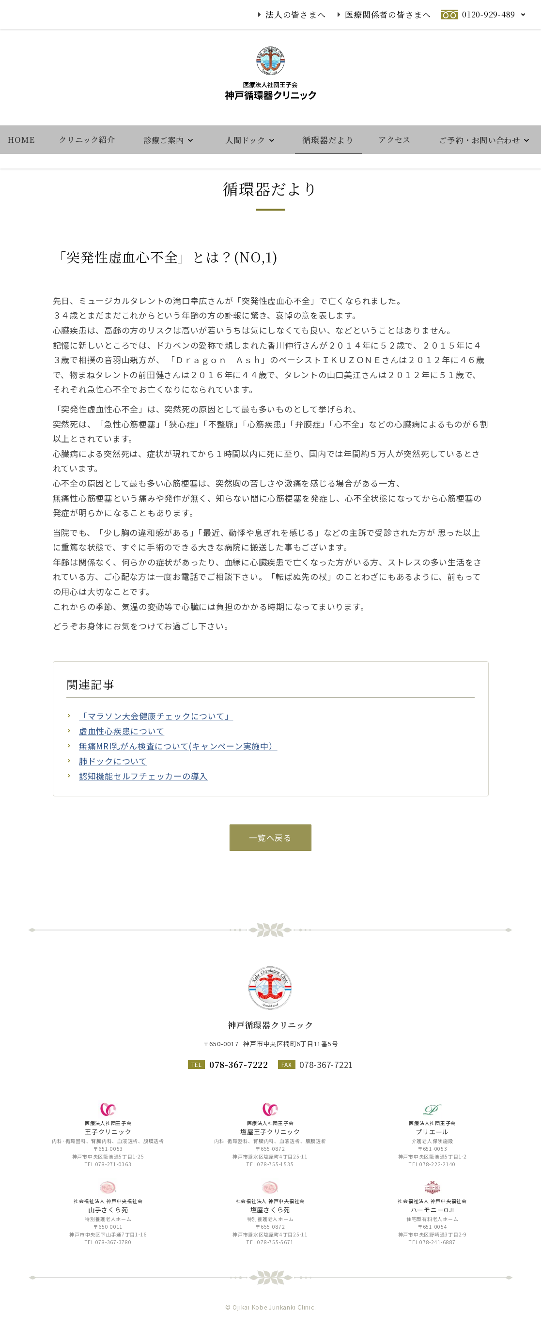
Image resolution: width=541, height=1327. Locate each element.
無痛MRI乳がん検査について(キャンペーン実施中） (178, 779)
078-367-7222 (238, 1064)
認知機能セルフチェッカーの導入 (143, 809)
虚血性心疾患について (122, 764)
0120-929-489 (488, 14)
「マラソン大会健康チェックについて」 (156, 748)
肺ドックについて (113, 794)
